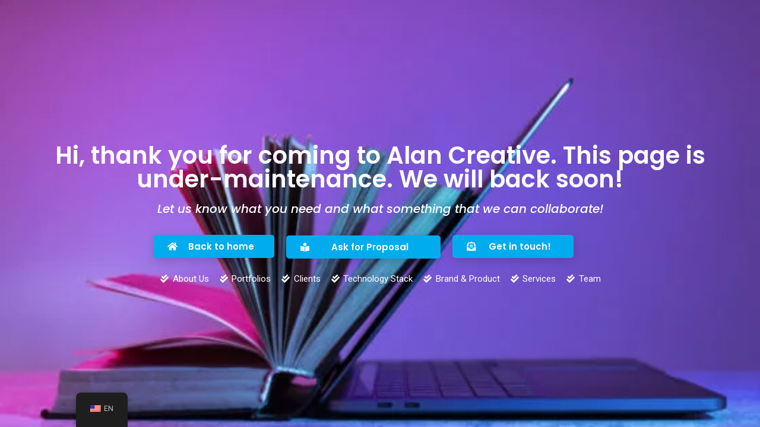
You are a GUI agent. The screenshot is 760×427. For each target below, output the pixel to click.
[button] (213, 246)
